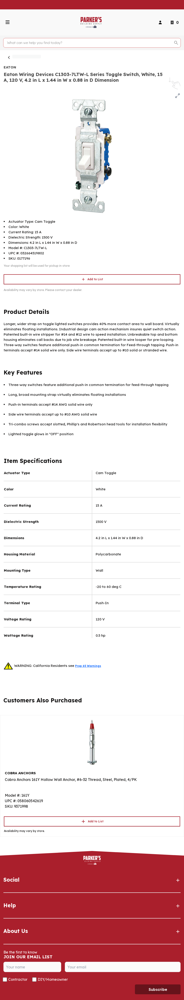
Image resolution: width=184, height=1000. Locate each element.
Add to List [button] (92, 279)
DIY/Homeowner (53, 979)
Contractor (17, 979)
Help (92, 905)
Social (92, 879)
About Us (92, 931)
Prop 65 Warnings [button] (88, 666)
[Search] (89, 43)
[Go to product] (92, 742)
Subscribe (158, 989)
